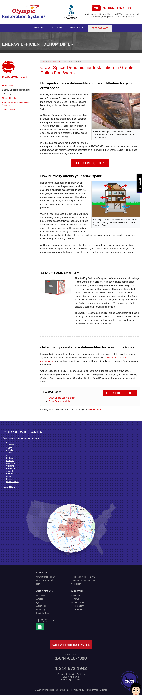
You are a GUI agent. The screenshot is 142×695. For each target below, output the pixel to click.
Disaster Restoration (45, 579)
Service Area (78, 27)
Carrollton (10, 462)
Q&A (38, 601)
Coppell (9, 470)
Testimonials (77, 594)
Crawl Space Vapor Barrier (62, 397)
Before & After (77, 601)
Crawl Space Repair (14, 76)
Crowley (9, 473)
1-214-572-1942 (71, 667)
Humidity (7, 93)
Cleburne (10, 465)
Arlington (10, 449)
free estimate (94, 408)
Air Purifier (76, 583)
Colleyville (10, 468)
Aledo (8, 441)
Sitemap (103, 689)
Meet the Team (43, 612)
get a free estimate (71, 644)
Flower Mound (12, 481)
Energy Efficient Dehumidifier (16, 89)
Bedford (9, 457)
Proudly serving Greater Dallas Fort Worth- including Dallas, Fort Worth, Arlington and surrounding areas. (112, 15)
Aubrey (9, 452)
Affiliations (41, 605)
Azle (8, 454)
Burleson (10, 460)
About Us (40, 594)
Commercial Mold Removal (83, 579)
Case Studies (77, 608)
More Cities (9, 486)
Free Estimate (101, 27)
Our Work (56, 27)
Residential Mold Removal (83, 576)
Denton (9, 475)
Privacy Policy (77, 689)
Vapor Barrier (8, 84)
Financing (40, 608)
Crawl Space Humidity (59, 400)
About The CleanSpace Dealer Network (16, 103)
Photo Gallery (8, 109)
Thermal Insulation (10, 97)
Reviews (75, 598)
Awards (39, 598)
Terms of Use (92, 689)
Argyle (9, 446)
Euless (9, 478)
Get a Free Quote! (90, 162)
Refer (38, 583)
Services (38, 27)
